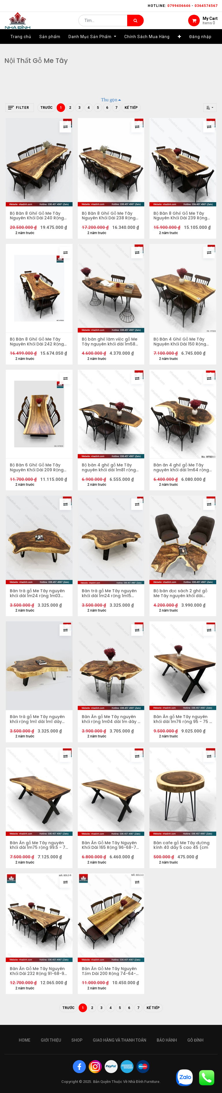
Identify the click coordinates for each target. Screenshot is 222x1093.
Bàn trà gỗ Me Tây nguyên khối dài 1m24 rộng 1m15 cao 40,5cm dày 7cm (109, 595)
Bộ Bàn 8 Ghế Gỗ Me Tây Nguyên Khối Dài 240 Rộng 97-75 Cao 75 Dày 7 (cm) (37, 216)
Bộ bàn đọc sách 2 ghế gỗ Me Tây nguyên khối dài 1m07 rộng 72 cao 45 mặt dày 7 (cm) (181, 595)
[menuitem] (21, 45)
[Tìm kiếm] (135, 25)
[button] (179, 45)
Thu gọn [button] (109, 99)
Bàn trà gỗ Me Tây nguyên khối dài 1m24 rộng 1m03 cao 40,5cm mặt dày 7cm (37, 595)
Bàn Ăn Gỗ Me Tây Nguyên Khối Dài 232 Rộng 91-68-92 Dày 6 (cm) (38, 974)
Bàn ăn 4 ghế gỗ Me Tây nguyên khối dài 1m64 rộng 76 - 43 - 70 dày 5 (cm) (181, 469)
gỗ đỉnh (195, 1040)
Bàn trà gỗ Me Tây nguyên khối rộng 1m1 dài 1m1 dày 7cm (37, 721)
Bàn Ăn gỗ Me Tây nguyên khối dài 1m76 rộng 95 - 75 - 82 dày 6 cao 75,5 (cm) (181, 721)
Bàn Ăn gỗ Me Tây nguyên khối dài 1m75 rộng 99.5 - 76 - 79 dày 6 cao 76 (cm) (38, 848)
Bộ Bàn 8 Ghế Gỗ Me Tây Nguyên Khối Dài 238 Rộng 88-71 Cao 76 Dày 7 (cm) (109, 216)
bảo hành (167, 1040)
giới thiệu (51, 1040)
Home (24, 1040)
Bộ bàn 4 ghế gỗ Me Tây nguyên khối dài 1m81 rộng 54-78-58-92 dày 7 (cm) (109, 469)
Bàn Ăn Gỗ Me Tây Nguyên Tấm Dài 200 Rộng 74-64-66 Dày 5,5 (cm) (109, 974)
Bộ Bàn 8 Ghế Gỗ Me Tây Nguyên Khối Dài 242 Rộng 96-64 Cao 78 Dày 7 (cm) (37, 342)
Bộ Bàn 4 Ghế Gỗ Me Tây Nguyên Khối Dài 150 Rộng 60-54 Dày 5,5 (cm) (180, 342)
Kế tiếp (131, 108)
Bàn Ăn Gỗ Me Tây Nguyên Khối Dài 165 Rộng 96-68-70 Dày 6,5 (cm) (110, 848)
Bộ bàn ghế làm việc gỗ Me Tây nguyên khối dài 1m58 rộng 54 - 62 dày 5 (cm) (110, 342)
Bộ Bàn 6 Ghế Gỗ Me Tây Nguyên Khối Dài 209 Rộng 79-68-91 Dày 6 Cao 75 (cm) (37, 469)
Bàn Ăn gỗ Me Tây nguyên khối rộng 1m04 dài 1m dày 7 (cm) (109, 721)
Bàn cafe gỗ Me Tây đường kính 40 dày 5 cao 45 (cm (182, 848)
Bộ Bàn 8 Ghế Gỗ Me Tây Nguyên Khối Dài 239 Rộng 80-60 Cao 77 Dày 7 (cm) (181, 216)
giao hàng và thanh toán (119, 1040)
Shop (76, 1040)
